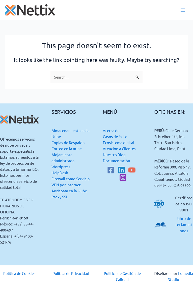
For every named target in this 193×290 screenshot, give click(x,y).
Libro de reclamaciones (183, 224)
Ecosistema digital (118, 142)
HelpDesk (60, 172)
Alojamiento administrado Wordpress (63, 160)
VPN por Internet (66, 184)
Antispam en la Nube (69, 190)
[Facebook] (111, 170)
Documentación (116, 160)
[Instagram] (123, 177)
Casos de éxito (115, 136)
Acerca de (111, 130)
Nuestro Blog (114, 154)
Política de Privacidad (71, 273)
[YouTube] (132, 170)
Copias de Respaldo (68, 142)
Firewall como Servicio (71, 178)
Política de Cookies (19, 273)
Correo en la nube (67, 148)
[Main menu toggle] (182, 10)
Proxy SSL (60, 196)
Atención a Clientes (119, 148)
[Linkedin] (121, 170)
